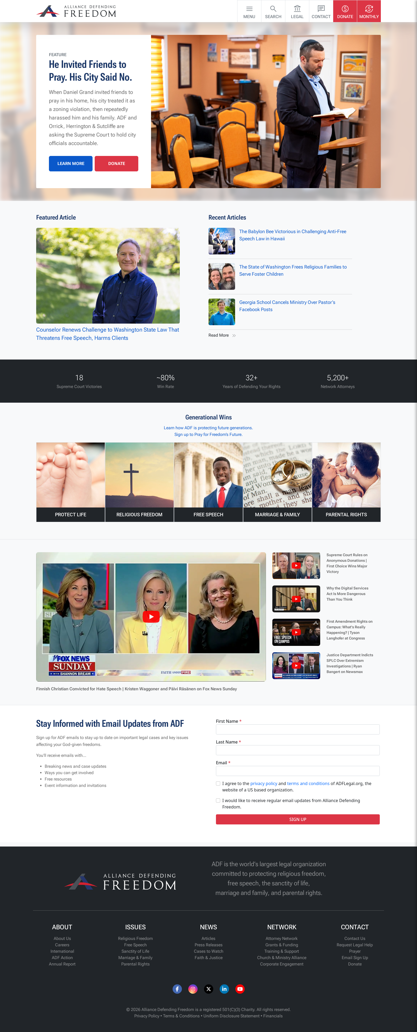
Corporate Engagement (281, 964)
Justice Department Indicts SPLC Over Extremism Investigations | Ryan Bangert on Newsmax (350, 663)
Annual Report (62, 964)
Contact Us (354, 938)
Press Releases (209, 944)
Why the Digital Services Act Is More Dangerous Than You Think (347, 593)
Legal (297, 10)
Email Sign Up (355, 957)
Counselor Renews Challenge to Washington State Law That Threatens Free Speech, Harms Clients (108, 284)
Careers (62, 944)
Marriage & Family (135, 957)
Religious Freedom (135, 938)
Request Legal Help (355, 944)
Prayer (355, 951)
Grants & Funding (281, 944)
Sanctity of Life (135, 951)
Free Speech (135, 944)
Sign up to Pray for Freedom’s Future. (208, 434)
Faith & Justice (209, 957)
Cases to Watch (208, 951)
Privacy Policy (146, 1015)
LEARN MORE (70, 163)
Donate (345, 10)
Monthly (369, 10)
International (62, 951)
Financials (273, 1015)
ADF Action (62, 957)
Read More (222, 335)
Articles (208, 938)
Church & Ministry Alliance (281, 957)
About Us (62, 938)
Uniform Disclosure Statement (231, 1015)
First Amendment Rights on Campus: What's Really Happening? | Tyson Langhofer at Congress (350, 629)
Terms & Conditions (181, 1015)
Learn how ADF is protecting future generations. (208, 427)
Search (273, 10)
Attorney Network (282, 938)
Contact (321, 10)
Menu (249, 10)
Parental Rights (135, 964)
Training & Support (281, 951)
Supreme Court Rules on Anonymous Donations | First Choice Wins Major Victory (347, 563)
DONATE (116, 163)
